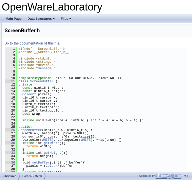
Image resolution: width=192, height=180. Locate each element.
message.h (109, 68)
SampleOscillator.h (29, 94)
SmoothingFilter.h (28, 160)
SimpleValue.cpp (27, 144)
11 (73, 81)
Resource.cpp (25, 83)
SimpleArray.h (25, 138)
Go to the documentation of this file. (95, 43)
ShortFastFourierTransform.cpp (37, 116)
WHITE (109, 143)
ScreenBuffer (104, 81)
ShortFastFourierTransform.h (35, 122)
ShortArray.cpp (26, 105)
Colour (90, 94)
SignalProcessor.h (28, 133)
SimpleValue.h (26, 149)
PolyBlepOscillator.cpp (31, 45)
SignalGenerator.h (28, 127)
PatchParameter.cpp (30, 28)
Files (66, 18)
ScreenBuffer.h (26, 100)
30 (73, 146)
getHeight (115, 156)
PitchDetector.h (26, 39)
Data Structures (41, 18)
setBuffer (103, 166)
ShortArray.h (24, 111)
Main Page (14, 18)
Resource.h (24, 89)
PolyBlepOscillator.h (29, 50)
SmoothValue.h (26, 166)
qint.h (20, 61)
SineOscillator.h (26, 155)
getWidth (114, 146)
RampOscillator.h (27, 72)
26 (73, 133)
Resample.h (24, 78)
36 (73, 166)
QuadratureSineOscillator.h (34, 67)
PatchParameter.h (28, 34)
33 (73, 156)
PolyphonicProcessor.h (31, 56)
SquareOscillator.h (28, 171)
